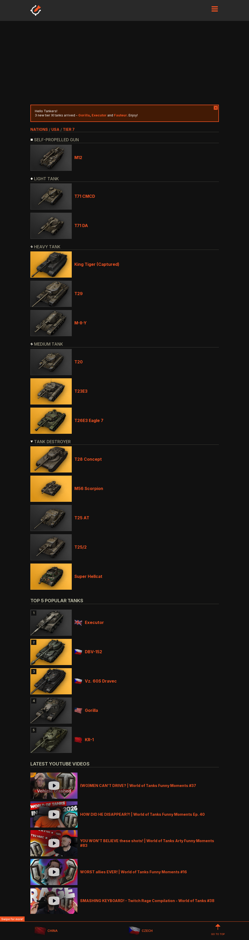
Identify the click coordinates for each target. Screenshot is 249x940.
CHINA (46, 931)
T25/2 (80, 547)
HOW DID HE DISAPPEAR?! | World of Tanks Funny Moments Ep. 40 (142, 814)
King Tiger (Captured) (96, 264)
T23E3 (80, 391)
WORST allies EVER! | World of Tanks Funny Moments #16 (133, 872)
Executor (89, 622)
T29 (78, 293)
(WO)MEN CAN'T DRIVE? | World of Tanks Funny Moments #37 (138, 785)
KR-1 (84, 739)
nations (39, 129)
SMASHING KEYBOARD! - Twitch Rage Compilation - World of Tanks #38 (147, 900)
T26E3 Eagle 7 (88, 420)
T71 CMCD (84, 196)
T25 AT (81, 517)
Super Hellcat (88, 576)
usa (55, 129)
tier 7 (69, 129)
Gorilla (86, 710)
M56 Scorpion (88, 488)
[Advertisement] (124, 62)
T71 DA (81, 225)
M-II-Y (80, 322)
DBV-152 (88, 651)
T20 (78, 361)
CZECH (141, 931)
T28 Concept (88, 459)
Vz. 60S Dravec (95, 681)
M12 (78, 157)
